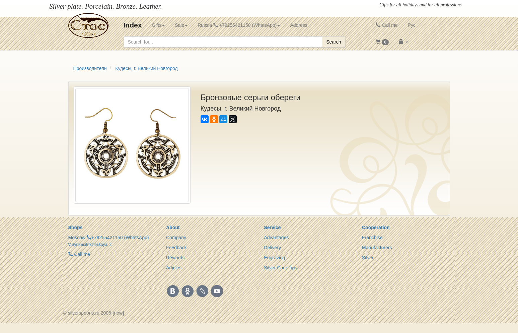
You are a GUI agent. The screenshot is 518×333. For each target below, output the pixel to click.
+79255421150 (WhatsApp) (120, 237)
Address (298, 25)
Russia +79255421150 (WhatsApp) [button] (239, 25)
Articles (173, 267)
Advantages (276, 237)
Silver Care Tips (280, 267)
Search (333, 42)
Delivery (272, 247)
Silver (368, 257)
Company (176, 237)
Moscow (76, 237)
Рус (412, 25)
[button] (382, 42)
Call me (386, 25)
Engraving (274, 257)
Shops (75, 227)
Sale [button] (181, 25)
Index (133, 25)
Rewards (175, 257)
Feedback (176, 247)
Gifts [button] (158, 25)
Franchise (372, 237)
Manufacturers (377, 247)
